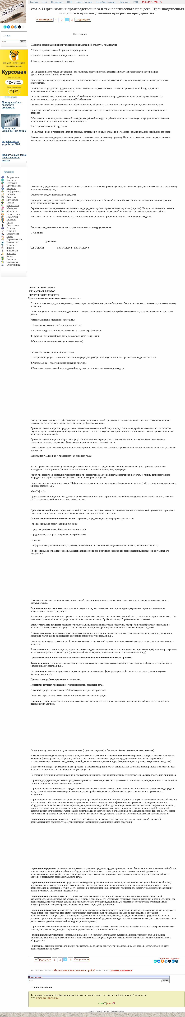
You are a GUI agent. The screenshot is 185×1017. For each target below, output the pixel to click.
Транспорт (12, 245)
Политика (11, 219)
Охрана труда (13, 214)
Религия (11, 228)
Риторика (11, 231)
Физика (10, 247)
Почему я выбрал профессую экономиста (11, 105)
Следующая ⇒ (83, 19)
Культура (11, 197)
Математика (13, 205)
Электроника (13, 264)
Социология (13, 233)
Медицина (12, 208)
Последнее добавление (117, 1011)
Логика (10, 202)
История (11, 194)
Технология (12, 242)
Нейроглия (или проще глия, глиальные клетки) (14, 158)
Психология (13, 225)
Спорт (10, 236)
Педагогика (12, 216)
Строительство (14, 239)
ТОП (69, 2)
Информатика (14, 191)
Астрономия (13, 177)
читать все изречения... (47, 997)
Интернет (11, 188)
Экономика (12, 262)
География (12, 183)
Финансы (11, 253)
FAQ (135, 2)
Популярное (57, 2)
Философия (12, 250)
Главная (34, 2)
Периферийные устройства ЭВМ (11, 143)
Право (10, 222)
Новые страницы (83, 2)
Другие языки (14, 185)
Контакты (124, 2)
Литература (12, 199)
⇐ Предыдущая (44, 19)
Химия (10, 256)
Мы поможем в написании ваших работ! (74, 970)
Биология (11, 180)
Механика (12, 211)
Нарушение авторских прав (121, 970)
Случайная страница (106, 2)
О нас (44, 2)
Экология (11, 259)
